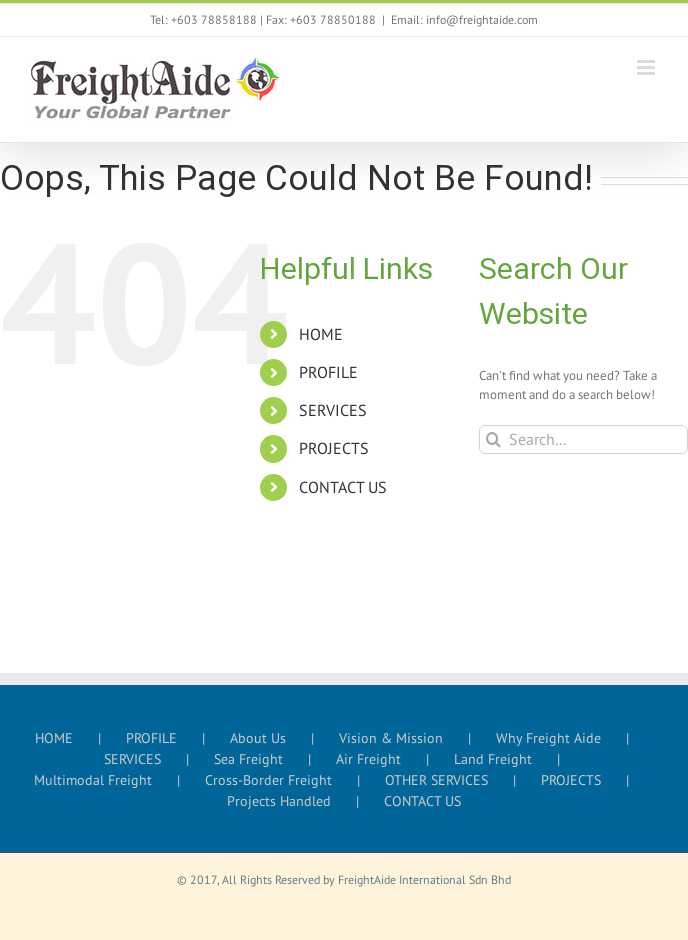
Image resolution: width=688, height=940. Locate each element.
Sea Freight (248, 759)
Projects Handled (279, 801)
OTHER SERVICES (436, 780)
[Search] (493, 439)
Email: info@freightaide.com (464, 19)
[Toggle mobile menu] (647, 67)
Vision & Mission (391, 738)
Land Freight (493, 759)
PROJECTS (334, 448)
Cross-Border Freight (268, 780)
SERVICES (333, 410)
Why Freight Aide (548, 738)
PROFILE (328, 372)
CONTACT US (343, 487)
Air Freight (368, 759)
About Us (258, 738)
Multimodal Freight (93, 780)
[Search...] (583, 439)
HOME (321, 334)
